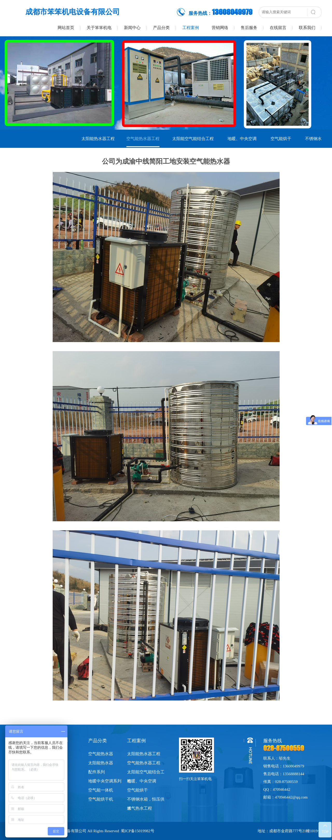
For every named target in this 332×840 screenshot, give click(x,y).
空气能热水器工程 (143, 138)
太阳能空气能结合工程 (193, 138)
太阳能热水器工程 (98, 138)
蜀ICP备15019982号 (137, 831)
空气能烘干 (281, 138)
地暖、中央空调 (242, 138)
